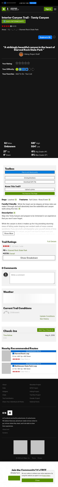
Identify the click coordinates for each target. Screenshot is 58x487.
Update (47, 316)
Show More (8, 233)
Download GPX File (30, 182)
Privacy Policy (46, 475)
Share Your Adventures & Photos (13, 402)
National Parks (34, 402)
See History (44, 319)
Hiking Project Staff (32, 54)
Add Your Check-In (46, 330)
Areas (4, 29)
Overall (12, 253)
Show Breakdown (29, 257)
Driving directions (29, 178)
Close (37, 480)
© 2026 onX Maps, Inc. (23, 458)
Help (4, 388)
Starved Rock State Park (28, 29)
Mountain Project (35, 385)
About (4, 385)
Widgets (5, 391)
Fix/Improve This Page (29, 193)
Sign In (48, 9)
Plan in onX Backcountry (30, 172)
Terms (34, 458)
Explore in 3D (45, 37)
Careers (5, 433)
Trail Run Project (35, 395)
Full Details (51, 241)
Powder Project (35, 398)
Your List (28, 74)
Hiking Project (34, 391)
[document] (37, 477)
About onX (5, 429)
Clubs (4, 395)
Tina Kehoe (7, 335)
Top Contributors (7, 398)
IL (9, 29)
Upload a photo (30, 189)
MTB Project (34, 388)
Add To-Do (20, 74)
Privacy (40, 458)
